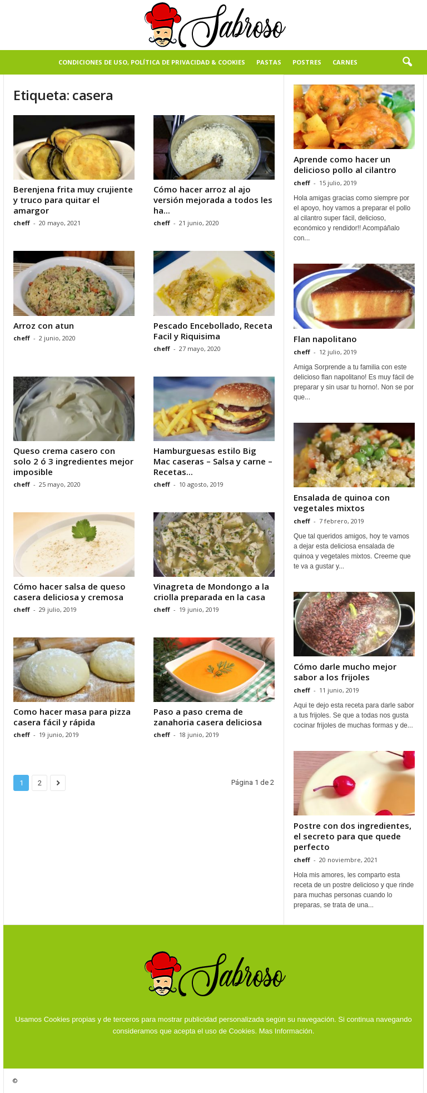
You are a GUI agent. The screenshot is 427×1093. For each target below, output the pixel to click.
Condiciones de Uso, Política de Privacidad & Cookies (151, 62)
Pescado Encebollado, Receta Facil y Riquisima (212, 331)
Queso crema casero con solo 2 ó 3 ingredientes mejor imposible (73, 461)
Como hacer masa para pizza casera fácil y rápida (72, 717)
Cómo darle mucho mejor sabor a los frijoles (345, 671)
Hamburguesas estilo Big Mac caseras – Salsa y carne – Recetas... (212, 461)
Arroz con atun (43, 325)
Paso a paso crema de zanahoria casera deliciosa (207, 717)
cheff (21, 223)
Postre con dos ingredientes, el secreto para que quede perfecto (352, 836)
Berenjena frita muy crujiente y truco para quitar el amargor (73, 200)
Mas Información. (287, 1031)
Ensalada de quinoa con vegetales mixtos (342, 502)
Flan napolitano (325, 338)
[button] (407, 62)
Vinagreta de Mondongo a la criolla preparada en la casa (211, 591)
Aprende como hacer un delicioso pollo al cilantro (345, 164)
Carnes (345, 62)
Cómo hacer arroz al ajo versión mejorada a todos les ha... (212, 200)
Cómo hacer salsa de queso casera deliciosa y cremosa (69, 591)
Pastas (268, 62)
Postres (306, 62)
